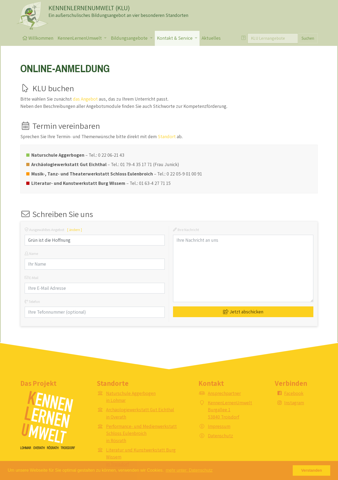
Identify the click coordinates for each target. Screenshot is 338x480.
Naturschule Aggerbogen (57, 155)
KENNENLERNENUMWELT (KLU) (89, 7)
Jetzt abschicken (243, 312)
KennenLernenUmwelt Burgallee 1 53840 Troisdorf (230, 410)
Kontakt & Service (175, 38)
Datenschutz (220, 436)
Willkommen (37, 38)
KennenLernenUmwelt (80, 38)
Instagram (294, 403)
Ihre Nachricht (186, 229)
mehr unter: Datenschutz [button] (189, 470)
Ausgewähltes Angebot (53, 229)
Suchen (308, 38)
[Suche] (272, 38)
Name (31, 253)
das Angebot (85, 99)
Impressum (219, 426)
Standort (167, 136)
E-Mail (31, 277)
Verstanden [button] (311, 470)
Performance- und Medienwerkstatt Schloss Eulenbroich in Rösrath (141, 433)
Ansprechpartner (224, 393)
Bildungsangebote (130, 38)
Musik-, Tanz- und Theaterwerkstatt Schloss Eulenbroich (92, 174)
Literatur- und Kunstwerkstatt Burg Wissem (78, 183)
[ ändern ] (74, 229)
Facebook (293, 393)
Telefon (32, 301)
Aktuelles (211, 38)
